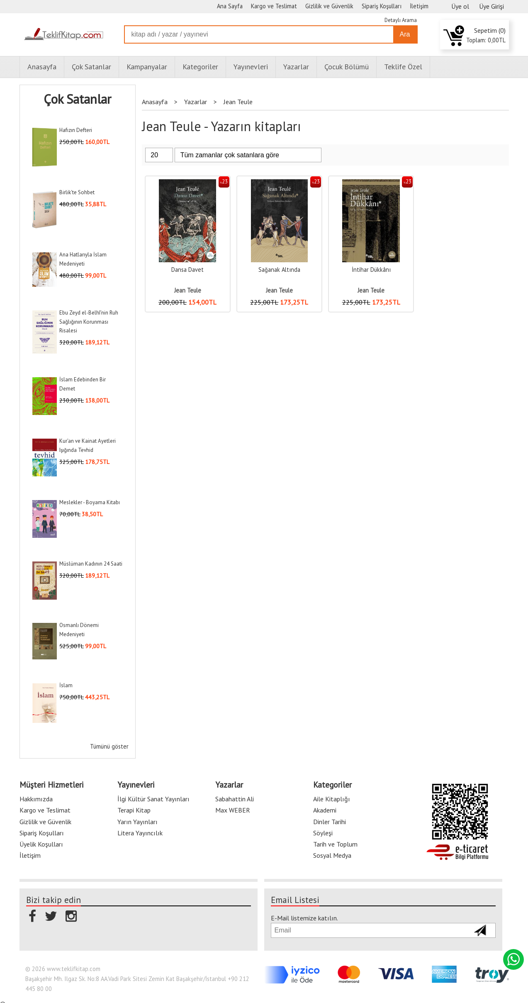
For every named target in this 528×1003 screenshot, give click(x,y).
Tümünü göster (109, 746)
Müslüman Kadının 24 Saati (90, 563)
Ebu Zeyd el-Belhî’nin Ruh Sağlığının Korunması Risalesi (88, 321)
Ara (405, 34)
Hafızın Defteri (75, 130)
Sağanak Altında (279, 269)
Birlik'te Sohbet (77, 192)
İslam (66, 685)
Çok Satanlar (77, 99)
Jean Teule (187, 290)
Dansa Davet (187, 269)
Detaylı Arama (400, 20)
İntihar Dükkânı (371, 269)
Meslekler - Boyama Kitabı (89, 502)
